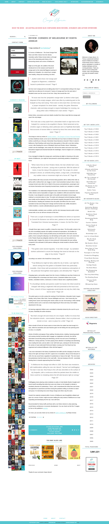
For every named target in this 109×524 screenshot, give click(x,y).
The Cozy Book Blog (91, 274)
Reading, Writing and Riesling (91, 261)
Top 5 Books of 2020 (91, 140)
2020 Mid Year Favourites (92, 174)
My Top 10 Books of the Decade (91, 178)
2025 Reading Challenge (17, 296)
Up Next (17, 158)
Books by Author (33, 1)
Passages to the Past (91, 252)
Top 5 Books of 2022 (91, 134)
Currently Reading (17, 100)
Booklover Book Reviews (91, 214)
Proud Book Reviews (92, 258)
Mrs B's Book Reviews (91, 239)
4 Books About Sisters (92, 165)
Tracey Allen (17, 299)
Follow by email (92, 88)
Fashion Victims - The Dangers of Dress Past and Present (63, 136)
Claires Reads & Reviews (91, 225)
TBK (78, 522)
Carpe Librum (44, 522)
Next (78, 465)
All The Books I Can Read (91, 203)
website (45, 408)
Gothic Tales (91, 190)
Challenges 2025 (61, 1)
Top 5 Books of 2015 (91, 153)
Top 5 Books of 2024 (91, 129)
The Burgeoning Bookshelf (91, 271)
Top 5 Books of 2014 (91, 156)
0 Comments (33, 430)
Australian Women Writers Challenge (91, 208)
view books (24, 308)
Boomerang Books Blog (91, 219)
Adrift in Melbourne (60, 412)
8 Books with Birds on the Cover (91, 170)
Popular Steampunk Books (91, 193)
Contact (21, 1)
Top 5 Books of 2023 (91, 131)
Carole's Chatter (91, 222)
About (13, 1)
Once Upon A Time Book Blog (91, 249)
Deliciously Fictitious (91, 230)
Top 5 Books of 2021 (91, 137)
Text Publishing (45, 48)
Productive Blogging (91, 255)
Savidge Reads (92, 265)
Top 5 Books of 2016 (91, 150)
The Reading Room (91, 277)
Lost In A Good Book (91, 236)
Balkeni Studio (60, 522)
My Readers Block (91, 243)
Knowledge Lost (91, 233)
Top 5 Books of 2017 (91, 148)
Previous (32, 465)
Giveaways (99, 1)
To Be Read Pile (17, 313)
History (55, 430)
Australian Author (52, 426)
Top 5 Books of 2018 (91, 145)
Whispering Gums (92, 284)
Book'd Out (91, 211)
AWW (61, 426)
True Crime (58, 433)
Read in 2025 (46, 1)
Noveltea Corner (91, 246)
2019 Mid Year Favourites (92, 182)
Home (6, 1)
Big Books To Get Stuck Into (92, 186)
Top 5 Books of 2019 (91, 142)
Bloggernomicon (87, 1)
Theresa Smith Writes (92, 280)
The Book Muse (91, 267)
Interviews (75, 1)
